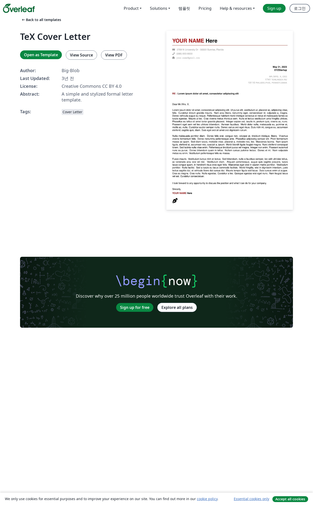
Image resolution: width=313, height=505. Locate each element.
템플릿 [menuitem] (184, 8)
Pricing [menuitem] (205, 8)
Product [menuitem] (131, 8)
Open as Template (41, 54)
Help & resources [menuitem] (236, 8)
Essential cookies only (251, 498)
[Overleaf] (19, 8)
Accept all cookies (290, 499)
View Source (81, 55)
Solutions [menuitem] (158, 8)
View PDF (114, 55)
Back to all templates (41, 19)
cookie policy (207, 498)
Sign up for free (134, 307)
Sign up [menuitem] (274, 8)
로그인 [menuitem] (300, 8)
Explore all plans (177, 307)
